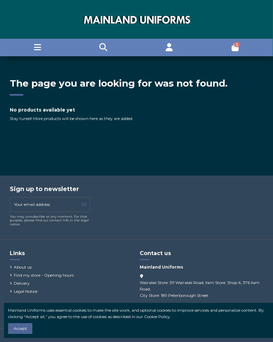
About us (23, 267)
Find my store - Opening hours (44, 275)
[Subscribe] (84, 204)
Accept (20, 328)
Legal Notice (25, 291)
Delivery (22, 283)
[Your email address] (44, 204)
